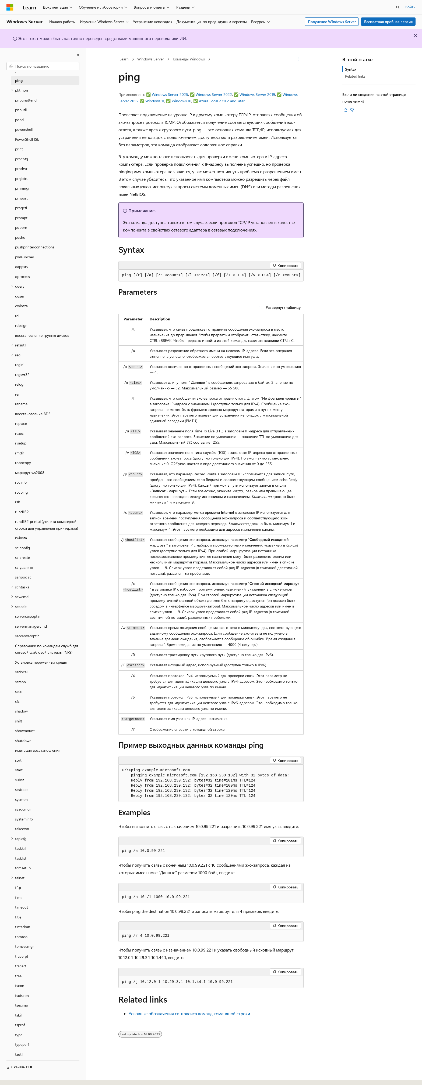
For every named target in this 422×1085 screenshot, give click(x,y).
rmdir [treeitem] (19, 452)
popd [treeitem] (19, 119)
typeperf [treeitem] (22, 1044)
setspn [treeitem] (20, 681)
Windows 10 (181, 100)
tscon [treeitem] (19, 985)
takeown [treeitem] (22, 828)
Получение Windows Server (332, 21)
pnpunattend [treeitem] (26, 100)
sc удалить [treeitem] (24, 567)
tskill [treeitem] (18, 1015)
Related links (355, 76)
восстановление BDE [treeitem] (32, 413)
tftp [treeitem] (18, 887)
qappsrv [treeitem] (21, 266)
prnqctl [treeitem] (21, 207)
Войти (410, 6)
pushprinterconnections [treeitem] (34, 246)
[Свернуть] (78, 55)
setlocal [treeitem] (21, 671)
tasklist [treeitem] (20, 858)
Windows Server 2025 (170, 94)
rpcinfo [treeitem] (21, 482)
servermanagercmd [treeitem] (31, 626)
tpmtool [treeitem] (21, 936)
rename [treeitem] (21, 403)
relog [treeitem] (19, 384)
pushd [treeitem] (20, 237)
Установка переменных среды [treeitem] (41, 662)
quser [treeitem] (19, 296)
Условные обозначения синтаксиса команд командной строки (189, 1013)
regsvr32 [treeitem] (22, 374)
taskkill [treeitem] (20, 848)
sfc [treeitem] (17, 701)
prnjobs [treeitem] (21, 178)
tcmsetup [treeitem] (23, 867)
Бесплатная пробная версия (388, 21)
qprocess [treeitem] (22, 276)
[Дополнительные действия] (299, 59)
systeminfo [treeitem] (24, 819)
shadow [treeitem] (21, 711)
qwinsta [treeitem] (21, 305)
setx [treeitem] (18, 691)
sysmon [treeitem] (21, 799)
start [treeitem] (19, 769)
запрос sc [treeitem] (23, 577)
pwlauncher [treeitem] (24, 256)
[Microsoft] (9, 7)
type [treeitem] (18, 1034)
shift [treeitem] (18, 721)
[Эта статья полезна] (345, 110)
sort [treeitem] (18, 760)
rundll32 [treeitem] (22, 511)
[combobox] (42, 66)
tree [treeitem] (18, 975)
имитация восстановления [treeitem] (37, 750)
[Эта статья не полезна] (352, 110)
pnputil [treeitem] (21, 109)
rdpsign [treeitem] (21, 325)
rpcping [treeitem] (21, 492)
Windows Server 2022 (214, 94)
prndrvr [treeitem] (21, 168)
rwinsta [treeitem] (21, 537)
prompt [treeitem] (21, 217)
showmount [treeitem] (25, 730)
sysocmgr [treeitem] (23, 809)
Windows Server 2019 (257, 94)
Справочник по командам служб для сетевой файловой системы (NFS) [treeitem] (47, 649)
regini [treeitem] (19, 364)
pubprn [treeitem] (21, 227)
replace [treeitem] (21, 423)
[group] (211, 275)
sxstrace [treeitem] (21, 789)
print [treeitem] (19, 148)
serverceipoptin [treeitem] (27, 616)
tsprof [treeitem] (20, 1024)
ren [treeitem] (17, 394)
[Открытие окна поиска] (397, 7)
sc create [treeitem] (22, 557)
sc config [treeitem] (22, 547)
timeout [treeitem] (21, 907)
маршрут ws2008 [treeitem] (29, 472)
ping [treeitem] (19, 80)
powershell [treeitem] (24, 129)
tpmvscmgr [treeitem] (24, 946)
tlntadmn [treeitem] (22, 926)
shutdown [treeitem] (23, 740)
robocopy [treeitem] (23, 462)
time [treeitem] (18, 897)
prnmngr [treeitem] (22, 188)
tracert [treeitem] (20, 965)
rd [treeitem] (17, 315)
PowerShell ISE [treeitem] (27, 139)
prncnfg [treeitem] (21, 158)
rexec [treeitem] (19, 433)
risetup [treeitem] (20, 443)
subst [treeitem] (19, 779)
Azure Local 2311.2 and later (222, 100)
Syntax (350, 69)
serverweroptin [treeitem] (27, 635)
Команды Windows (189, 59)
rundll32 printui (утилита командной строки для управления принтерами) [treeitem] (46, 525)
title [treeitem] (18, 917)
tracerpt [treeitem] (21, 956)
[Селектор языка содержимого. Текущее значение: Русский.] (18, 1076)
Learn (124, 59)
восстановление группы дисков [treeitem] (42, 335)
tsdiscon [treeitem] (22, 995)
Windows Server (150, 59)
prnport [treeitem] (21, 198)
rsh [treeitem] (17, 501)
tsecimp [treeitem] (21, 1005)
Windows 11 (154, 100)
